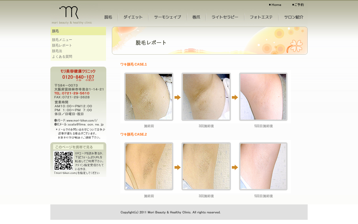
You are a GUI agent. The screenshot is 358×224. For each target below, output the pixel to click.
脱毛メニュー (62, 40)
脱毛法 (57, 51)
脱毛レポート (62, 45)
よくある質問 (62, 57)
